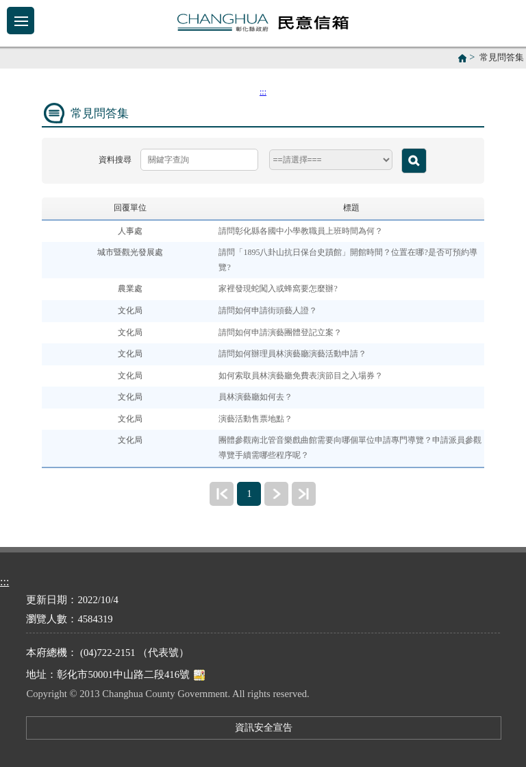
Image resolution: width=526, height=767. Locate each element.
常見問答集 (501, 57)
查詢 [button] (414, 160)
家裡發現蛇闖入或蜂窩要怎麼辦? (277, 288)
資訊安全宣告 (263, 727)
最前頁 (222, 494)
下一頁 (276, 494)
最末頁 (304, 494)
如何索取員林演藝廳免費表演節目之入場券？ (300, 375)
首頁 (462, 58)
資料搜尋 (115, 160)
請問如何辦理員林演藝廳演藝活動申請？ (292, 353)
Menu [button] (20, 20)
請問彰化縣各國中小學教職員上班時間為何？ (300, 231)
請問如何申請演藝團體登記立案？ (280, 332)
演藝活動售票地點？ (255, 419)
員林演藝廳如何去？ (255, 397)
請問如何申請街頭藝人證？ (267, 310)
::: (263, 92)
